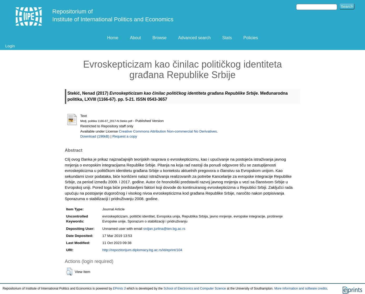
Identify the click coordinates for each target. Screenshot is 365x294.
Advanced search (194, 38)
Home (113, 38)
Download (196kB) (95, 136)
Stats (227, 38)
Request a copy (124, 136)
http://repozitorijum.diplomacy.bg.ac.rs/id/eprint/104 (142, 250)
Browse (159, 38)
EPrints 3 (119, 288)
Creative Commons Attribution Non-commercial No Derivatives (168, 131)
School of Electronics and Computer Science (194, 288)
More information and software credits (300, 288)
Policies (250, 38)
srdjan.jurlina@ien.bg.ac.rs (164, 229)
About (135, 38)
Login (10, 46)
